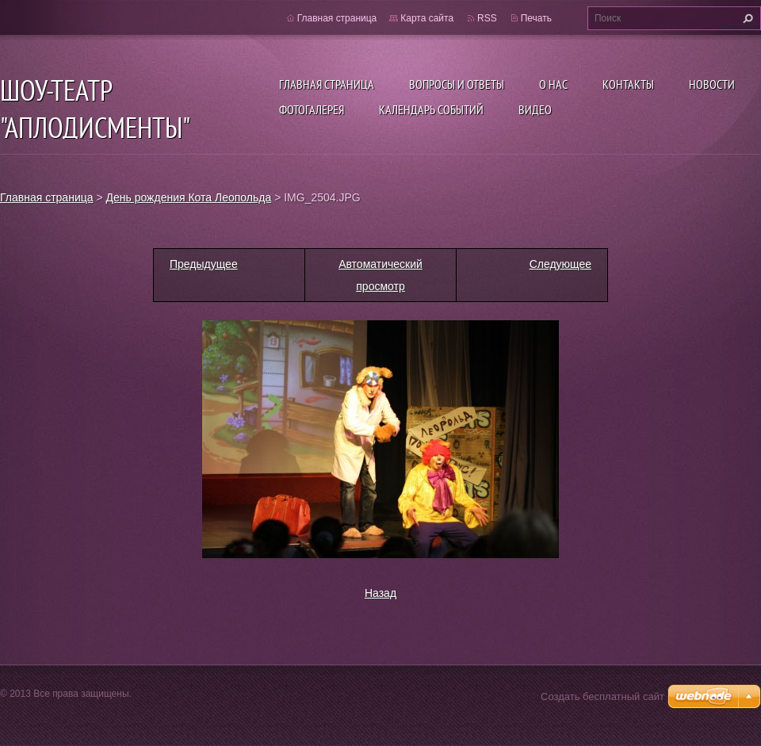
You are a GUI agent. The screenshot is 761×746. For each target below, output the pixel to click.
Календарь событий (431, 109)
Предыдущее (204, 264)
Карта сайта (426, 18)
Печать (536, 18)
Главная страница (326, 84)
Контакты (628, 84)
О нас (553, 84)
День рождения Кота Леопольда (189, 197)
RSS (487, 18)
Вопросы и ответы (456, 84)
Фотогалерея (311, 109)
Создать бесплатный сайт (602, 696)
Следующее (560, 264)
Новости (712, 84)
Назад (380, 593)
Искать (746, 18)
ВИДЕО (535, 109)
